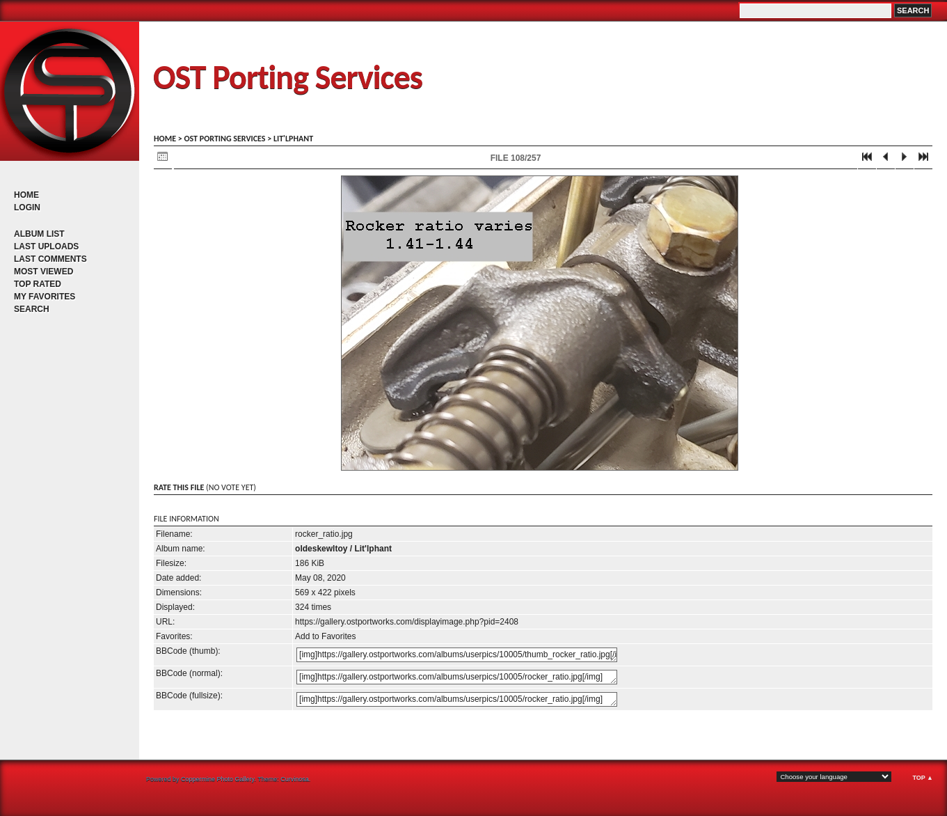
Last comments (50, 259)
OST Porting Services (287, 76)
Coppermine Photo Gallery (217, 779)
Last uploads (46, 246)
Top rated (37, 284)
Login (27, 207)
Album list (39, 234)
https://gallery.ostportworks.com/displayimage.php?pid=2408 (406, 622)
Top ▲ (922, 777)
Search (31, 309)
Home (26, 195)
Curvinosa (294, 779)
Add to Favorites (325, 636)
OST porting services (224, 138)
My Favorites (44, 296)
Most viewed (43, 271)
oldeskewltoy (321, 549)
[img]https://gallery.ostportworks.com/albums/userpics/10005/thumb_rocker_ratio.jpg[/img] (456, 655)
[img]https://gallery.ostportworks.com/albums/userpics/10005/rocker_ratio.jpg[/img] (456, 677)
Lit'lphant (293, 138)
